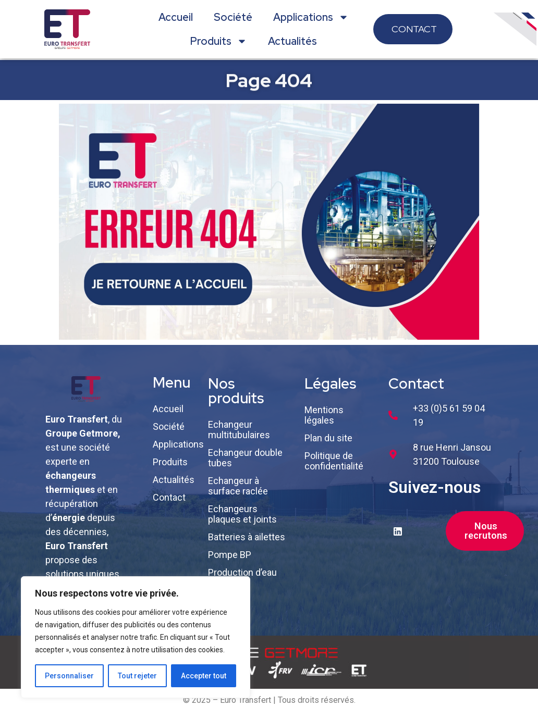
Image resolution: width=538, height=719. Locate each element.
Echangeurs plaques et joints (242, 514)
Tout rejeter (137, 676)
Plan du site (328, 437)
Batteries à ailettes (246, 536)
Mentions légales (324, 415)
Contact (169, 497)
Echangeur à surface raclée (238, 486)
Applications (311, 17)
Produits (218, 41)
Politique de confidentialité (333, 461)
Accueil (175, 17)
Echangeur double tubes (245, 457)
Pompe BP (229, 554)
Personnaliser (69, 676)
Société (233, 17)
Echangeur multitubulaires (239, 429)
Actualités (292, 41)
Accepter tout (203, 676)
